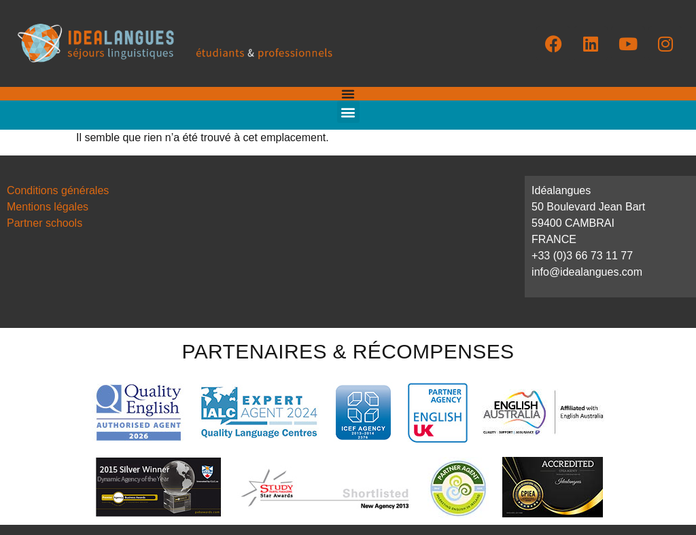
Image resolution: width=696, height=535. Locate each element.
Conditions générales (58, 190)
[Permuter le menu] (348, 93)
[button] (348, 111)
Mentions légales (47, 207)
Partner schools (44, 223)
